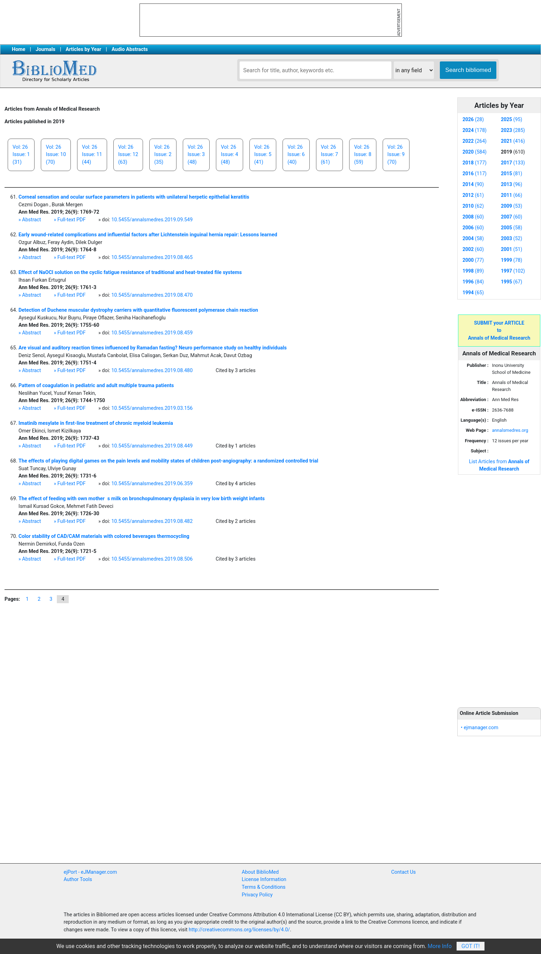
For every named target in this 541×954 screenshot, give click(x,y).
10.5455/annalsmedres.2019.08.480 (152, 371)
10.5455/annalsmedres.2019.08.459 (152, 333)
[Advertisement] (499, 587)
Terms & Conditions (263, 887)
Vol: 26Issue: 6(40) (296, 154)
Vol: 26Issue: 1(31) (21, 154)
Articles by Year (83, 49)
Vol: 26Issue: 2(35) (162, 154)
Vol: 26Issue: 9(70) (396, 154)
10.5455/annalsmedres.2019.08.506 (152, 559)
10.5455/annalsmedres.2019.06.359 (152, 484)
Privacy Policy (257, 895)
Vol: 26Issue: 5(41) (262, 154)
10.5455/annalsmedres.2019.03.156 (152, 408)
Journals (45, 49)
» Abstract (29, 220)
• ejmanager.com (479, 728)
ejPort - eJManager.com (90, 872)
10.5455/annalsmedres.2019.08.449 (152, 446)
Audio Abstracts (130, 49)
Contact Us (403, 872)
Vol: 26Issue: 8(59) (362, 154)
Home (18, 49)
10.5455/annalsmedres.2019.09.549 (152, 220)
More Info (440, 946)
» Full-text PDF (69, 220)
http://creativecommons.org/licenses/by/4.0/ (239, 930)
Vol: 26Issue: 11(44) (92, 154)
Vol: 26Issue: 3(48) (196, 154)
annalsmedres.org (510, 430)
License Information (264, 879)
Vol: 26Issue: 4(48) (229, 154)
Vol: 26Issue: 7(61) (329, 154)
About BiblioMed (260, 872)
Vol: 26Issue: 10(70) (56, 154)
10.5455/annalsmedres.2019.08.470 (152, 295)
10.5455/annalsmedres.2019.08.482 (152, 521)
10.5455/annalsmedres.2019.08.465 (152, 257)
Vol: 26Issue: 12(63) (128, 154)
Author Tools (78, 879)
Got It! (470, 946)
